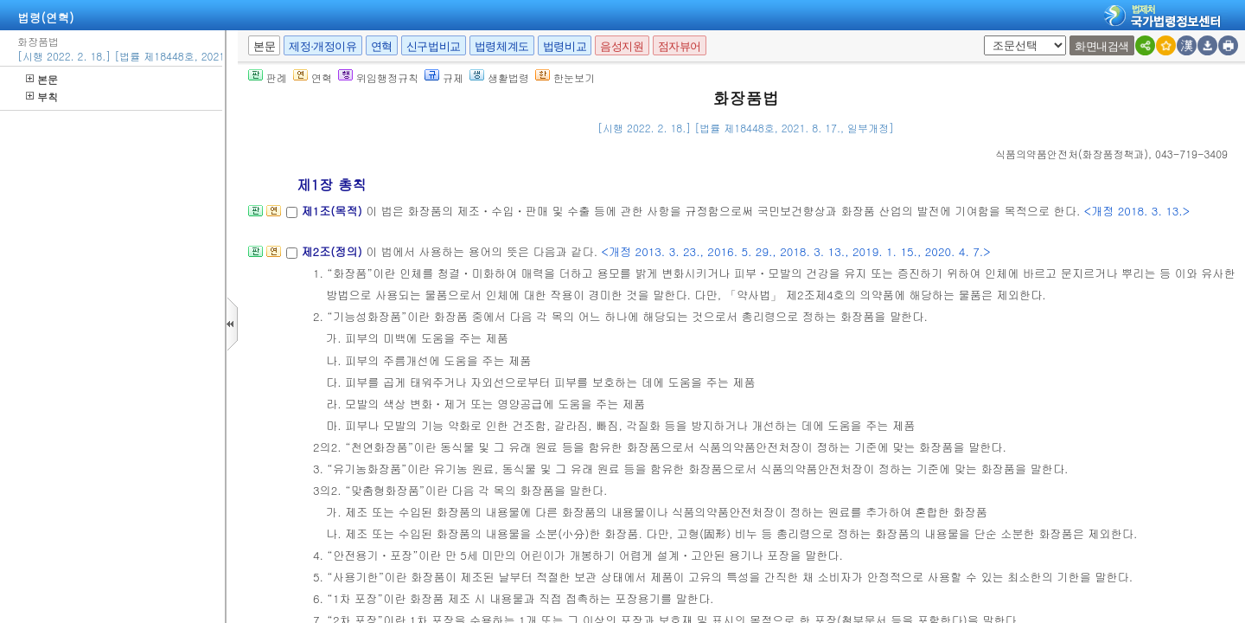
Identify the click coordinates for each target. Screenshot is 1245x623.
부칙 (42, 96)
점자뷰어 (679, 46)
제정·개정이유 (322, 46)
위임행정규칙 (378, 77)
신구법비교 (433, 46)
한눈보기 (565, 77)
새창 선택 (989, 35)
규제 (444, 77)
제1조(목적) (333, 210)
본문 (42, 79)
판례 (267, 77)
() (1071, 153)
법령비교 (564, 46)
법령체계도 (502, 46)
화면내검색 (1102, 46)
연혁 (382, 46)
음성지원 (621, 46)
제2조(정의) (333, 251)
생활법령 (499, 77)
